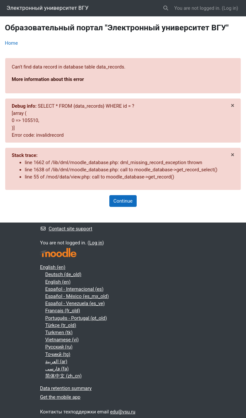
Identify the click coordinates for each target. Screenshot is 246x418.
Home (11, 43)
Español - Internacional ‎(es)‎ (74, 289)
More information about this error (48, 79)
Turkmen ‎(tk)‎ (59, 332)
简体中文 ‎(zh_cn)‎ (63, 376)
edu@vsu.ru (122, 412)
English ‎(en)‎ (52, 267)
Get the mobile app (60, 397)
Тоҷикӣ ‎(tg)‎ (57, 354)
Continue (123, 201)
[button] (166, 8)
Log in (230, 8)
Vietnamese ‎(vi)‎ (62, 340)
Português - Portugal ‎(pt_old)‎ (76, 318)
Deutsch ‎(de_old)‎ (63, 274)
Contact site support (66, 229)
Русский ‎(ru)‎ (59, 347)
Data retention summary (66, 388)
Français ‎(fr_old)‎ (62, 311)
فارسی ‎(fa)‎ (57, 369)
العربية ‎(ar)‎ (56, 361)
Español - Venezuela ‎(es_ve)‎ (75, 303)
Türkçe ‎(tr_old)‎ (60, 325)
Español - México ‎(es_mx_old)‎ (77, 296)
